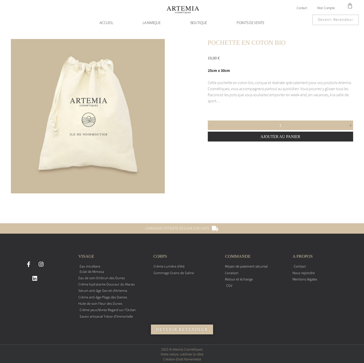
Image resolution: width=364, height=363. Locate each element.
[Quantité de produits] (280, 125)
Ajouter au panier (280, 136)
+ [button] (350, 125)
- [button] (210, 125)
